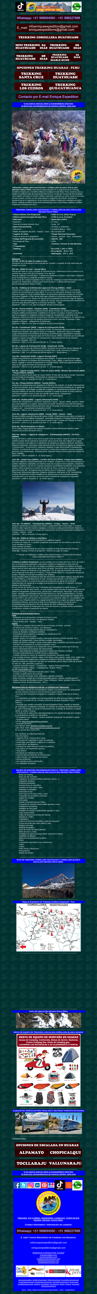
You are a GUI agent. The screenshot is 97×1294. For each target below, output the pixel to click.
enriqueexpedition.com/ (48, 1255)
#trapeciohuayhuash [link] (48, 1286)
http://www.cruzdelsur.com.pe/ (41, 726)
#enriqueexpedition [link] (25, 1280)
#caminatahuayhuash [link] (26, 1282)
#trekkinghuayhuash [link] (39, 1280)
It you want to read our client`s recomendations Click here (48, 104)
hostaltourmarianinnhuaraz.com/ (48, 1259)
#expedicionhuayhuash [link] (60, 1282)
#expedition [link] (45, 1284)
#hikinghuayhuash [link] (54, 1280)
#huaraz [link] (68, 1284)
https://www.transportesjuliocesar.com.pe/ (45, 728)
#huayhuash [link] (74, 1282)
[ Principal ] (16, 1138)
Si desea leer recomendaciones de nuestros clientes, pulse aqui (48, 106)
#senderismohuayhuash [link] (43, 1282)
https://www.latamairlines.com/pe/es (35, 721)
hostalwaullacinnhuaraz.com (48, 1262)
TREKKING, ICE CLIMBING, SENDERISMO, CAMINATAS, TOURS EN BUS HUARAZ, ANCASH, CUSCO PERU (48, 1219)
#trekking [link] (37, 1284)
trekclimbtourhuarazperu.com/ (48, 1261)
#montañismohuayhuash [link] (70, 1280)
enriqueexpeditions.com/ (48, 1257)
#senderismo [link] (54, 1284)
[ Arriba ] (23, 1138)
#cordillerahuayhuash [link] (25, 1284)
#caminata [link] (75, 1284)
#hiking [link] (62, 1284)
